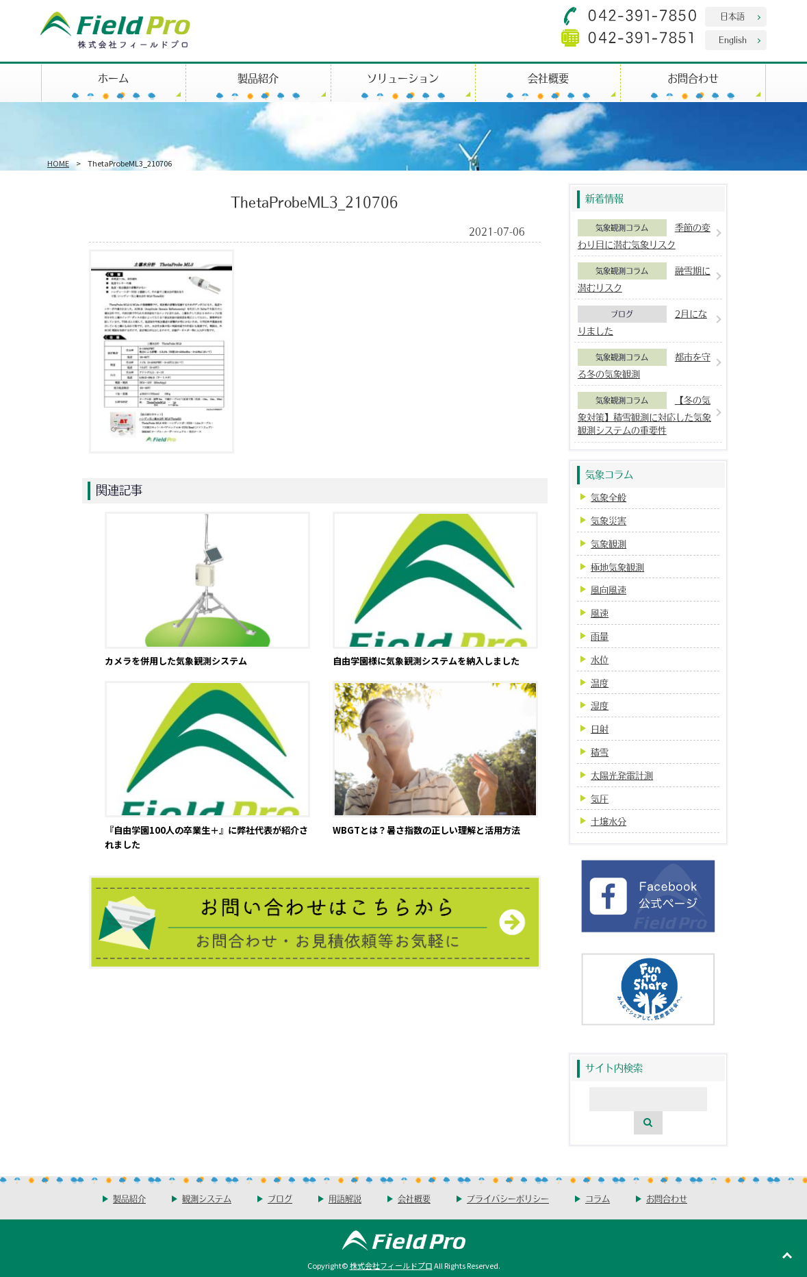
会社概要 (548, 77)
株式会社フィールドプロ (391, 1265)
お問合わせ (693, 77)
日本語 (732, 16)
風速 (600, 613)
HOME (58, 163)
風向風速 (608, 589)
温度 (600, 683)
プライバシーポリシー (508, 1198)
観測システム (206, 1198)
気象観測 (608, 543)
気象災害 (608, 520)
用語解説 (345, 1198)
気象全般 (608, 497)
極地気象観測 (617, 567)
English (733, 39)
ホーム (113, 77)
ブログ (622, 314)
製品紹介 (258, 77)
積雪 (600, 752)
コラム (597, 1198)
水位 (600, 659)
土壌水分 (608, 821)
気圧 (600, 798)
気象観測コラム (621, 227)
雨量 (600, 636)
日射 (600, 728)
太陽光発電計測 (622, 775)
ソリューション (403, 77)
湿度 (600, 705)
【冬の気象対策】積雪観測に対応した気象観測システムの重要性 (644, 415)
